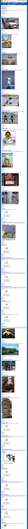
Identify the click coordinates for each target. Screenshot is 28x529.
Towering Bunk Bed (4, 422)
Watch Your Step (4, 468)
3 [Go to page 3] (7, 525)
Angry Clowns (4, 208)
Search (2, 16)
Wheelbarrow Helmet (5, 69)
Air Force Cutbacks (4, 128)
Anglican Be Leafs (4, 190)
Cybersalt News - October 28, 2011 (7, 257)
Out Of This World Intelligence (6, 286)
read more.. (17, 34)
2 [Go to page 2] (6, 525)
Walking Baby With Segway (6, 110)
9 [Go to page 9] (14, 525)
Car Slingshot (4, 52)
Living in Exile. (4, 221)
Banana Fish (3, 342)
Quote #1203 (3, 313)
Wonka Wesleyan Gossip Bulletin (6, 150)
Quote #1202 (3, 522)
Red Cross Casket (4, 33)
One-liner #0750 (4, 300)
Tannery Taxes (4, 326)
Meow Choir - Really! (5, 435)
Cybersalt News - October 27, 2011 (7, 449)
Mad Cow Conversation (5, 494)
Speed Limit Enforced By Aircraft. (7, 359)
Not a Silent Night (4, 244)
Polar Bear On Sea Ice (5, 93)
